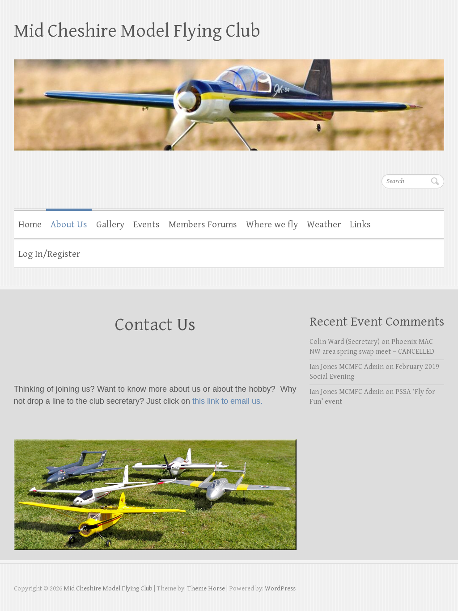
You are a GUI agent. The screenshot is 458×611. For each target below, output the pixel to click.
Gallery (110, 224)
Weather (324, 224)
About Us (69, 224)
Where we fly (272, 224)
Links (360, 224)
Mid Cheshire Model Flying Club (137, 31)
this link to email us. (227, 401)
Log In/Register (49, 254)
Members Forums (203, 224)
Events (146, 224)
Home (30, 224)
